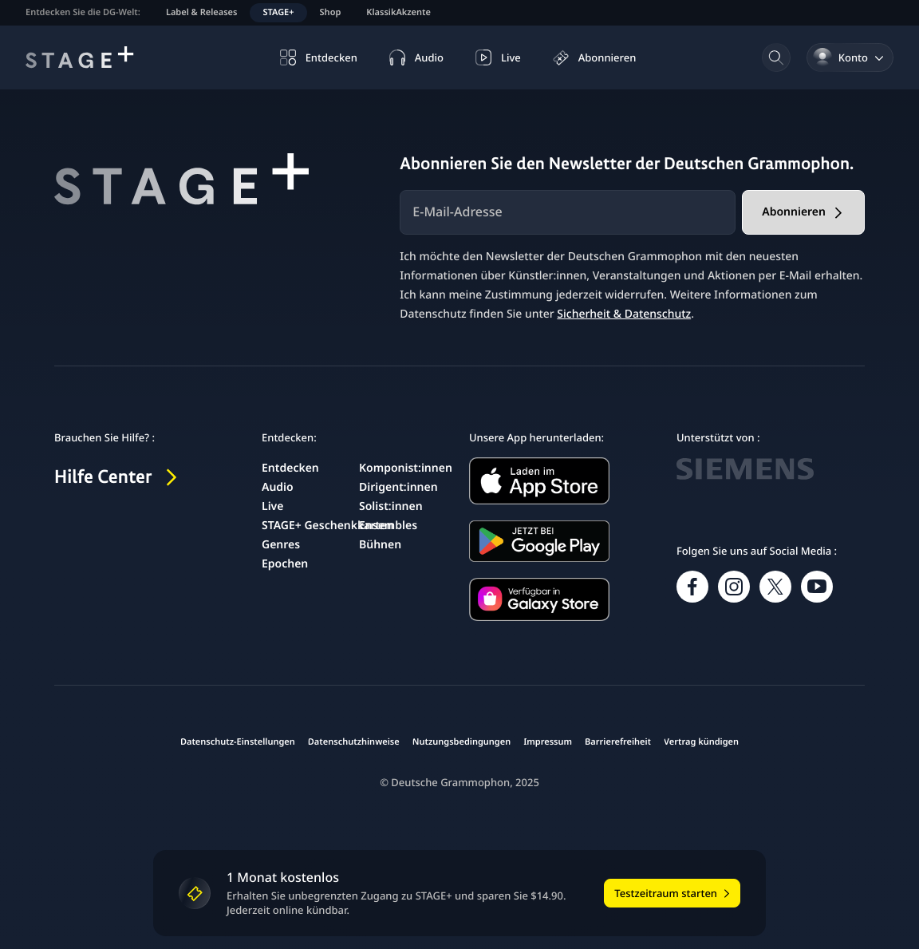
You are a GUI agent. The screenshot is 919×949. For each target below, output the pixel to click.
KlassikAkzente (398, 12)
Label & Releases (202, 12)
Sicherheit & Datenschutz (624, 314)
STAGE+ (278, 12)
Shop (330, 12)
